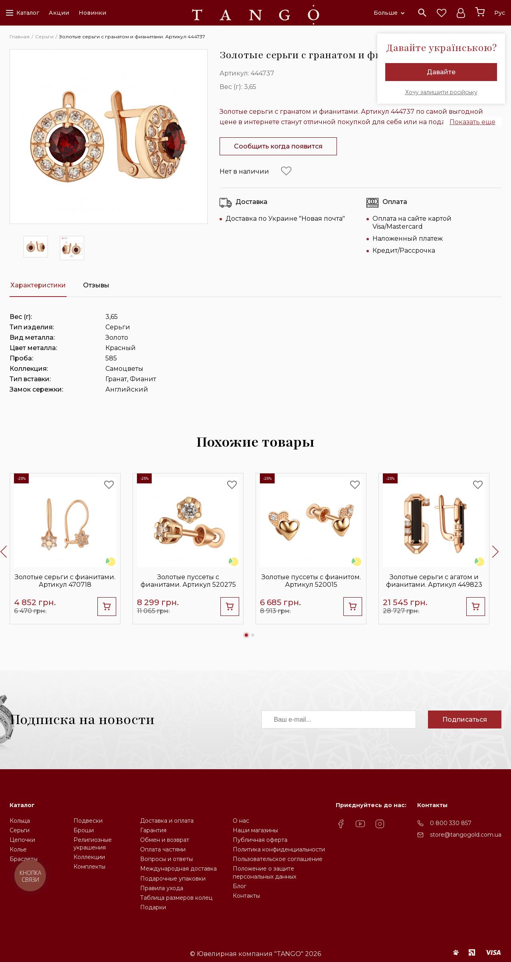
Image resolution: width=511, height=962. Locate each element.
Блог (239, 886)
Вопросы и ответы (166, 859)
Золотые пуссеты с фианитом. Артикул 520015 (311, 580)
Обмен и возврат (164, 839)
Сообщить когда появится (278, 146)
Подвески (88, 820)
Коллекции (89, 857)
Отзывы (96, 285)
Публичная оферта (260, 839)
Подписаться (464, 719)
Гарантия (153, 830)
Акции (59, 12)
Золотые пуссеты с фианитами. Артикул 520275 (188, 580)
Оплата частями (163, 849)
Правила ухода (161, 888)
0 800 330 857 (450, 823)
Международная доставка (178, 868)
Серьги (20, 830)
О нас (241, 820)
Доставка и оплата (167, 820)
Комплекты (89, 866)
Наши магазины (255, 830)
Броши (83, 830)
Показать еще (472, 122)
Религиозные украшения (92, 843)
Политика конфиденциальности (279, 849)
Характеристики (38, 285)
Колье (18, 849)
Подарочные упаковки (173, 878)
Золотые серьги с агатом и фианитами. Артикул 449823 (434, 580)
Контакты (246, 895)
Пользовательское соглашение (278, 859)
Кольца (20, 820)
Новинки (92, 12)
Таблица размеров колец (176, 897)
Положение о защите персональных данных (264, 872)
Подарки (153, 907)
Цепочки (22, 839)
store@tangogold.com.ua (465, 834)
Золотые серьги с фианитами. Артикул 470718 (65, 580)
